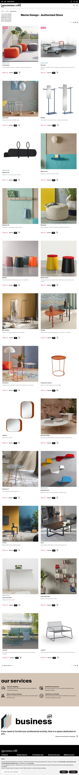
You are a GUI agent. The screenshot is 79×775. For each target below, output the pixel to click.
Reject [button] (64, 772)
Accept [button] (73, 772)
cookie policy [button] (31, 763)
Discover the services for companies (65, 736)
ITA (2, 1)
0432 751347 (10, 1)
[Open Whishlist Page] (74, 1)
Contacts (4, 755)
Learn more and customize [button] (11, 772)
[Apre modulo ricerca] (74, 6)
